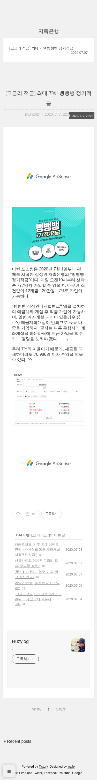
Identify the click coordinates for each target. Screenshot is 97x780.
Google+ (78, 773)
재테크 (30, 535)
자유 (18, 535)
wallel (71, 766)
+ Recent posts (17, 741)
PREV (35, 709)
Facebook (51, 773)
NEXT (60, 709)
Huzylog (20, 641)
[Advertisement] (48, 176)
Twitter (37, 773)
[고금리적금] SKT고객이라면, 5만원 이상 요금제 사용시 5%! (38, 599)
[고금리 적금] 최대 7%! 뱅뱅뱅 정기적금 (41, 48)
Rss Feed (19, 773)
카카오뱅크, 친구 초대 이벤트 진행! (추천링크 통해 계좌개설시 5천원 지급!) (37, 550)
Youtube (65, 773)
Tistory (43, 766)
